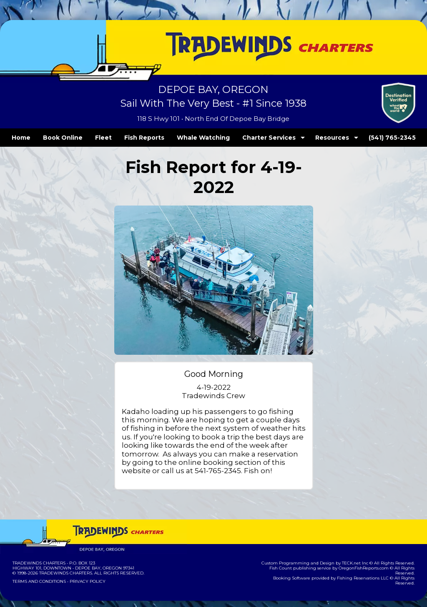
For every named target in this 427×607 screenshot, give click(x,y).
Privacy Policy (85, 572)
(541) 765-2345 (375, 137)
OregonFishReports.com (349, 559)
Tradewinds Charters (39, 554)
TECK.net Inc (359, 554)
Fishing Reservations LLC (348, 564)
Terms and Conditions (38, 572)
